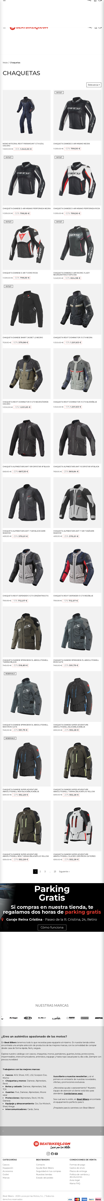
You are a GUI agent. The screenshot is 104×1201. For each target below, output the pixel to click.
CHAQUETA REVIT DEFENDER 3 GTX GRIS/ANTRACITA (25, 596)
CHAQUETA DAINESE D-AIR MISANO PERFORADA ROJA (76, 208)
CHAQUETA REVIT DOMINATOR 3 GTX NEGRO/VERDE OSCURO (25, 403)
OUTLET (59, 92)
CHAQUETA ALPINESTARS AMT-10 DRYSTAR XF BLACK (76, 467)
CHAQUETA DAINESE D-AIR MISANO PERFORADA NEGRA (27, 208)
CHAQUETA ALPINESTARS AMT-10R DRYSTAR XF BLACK (26, 467)
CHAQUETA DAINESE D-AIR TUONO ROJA (20, 273)
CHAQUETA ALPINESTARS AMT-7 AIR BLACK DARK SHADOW (24, 532)
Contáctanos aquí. (73, 1093)
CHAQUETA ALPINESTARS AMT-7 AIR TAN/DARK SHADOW (73, 532)
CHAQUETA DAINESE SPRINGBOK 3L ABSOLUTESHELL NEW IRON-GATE (25, 726)
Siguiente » (64, 871)
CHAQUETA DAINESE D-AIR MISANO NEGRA (71, 144)
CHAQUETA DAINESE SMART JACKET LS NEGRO (23, 337)
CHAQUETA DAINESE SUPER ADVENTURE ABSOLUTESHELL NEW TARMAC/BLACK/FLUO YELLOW (26, 855)
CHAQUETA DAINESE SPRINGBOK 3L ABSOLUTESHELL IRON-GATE (76, 661)
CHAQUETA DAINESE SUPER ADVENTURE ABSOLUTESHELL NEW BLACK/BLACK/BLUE (21, 790)
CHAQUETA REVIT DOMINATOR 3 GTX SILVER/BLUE (75, 402)
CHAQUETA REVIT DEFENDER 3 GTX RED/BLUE (73, 596)
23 (55, 871)
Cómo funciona (52, 927)
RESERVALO (10, 674)
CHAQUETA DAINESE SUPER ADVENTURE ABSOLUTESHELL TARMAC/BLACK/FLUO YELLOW (74, 790)
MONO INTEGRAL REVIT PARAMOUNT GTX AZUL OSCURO (23, 145)
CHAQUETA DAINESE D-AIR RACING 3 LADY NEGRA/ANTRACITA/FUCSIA (71, 274)
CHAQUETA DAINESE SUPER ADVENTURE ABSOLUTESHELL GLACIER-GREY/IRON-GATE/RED (74, 855)
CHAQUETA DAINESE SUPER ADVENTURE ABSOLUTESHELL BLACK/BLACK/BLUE (70, 726)
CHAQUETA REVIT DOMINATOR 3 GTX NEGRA (72, 337)
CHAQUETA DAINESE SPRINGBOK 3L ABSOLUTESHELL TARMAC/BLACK (25, 661)
